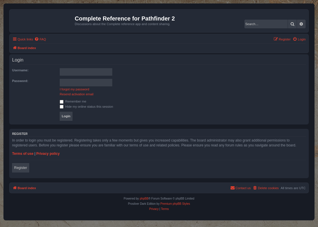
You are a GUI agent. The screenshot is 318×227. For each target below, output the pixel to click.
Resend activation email (76, 94)
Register (20, 168)
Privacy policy (48, 154)
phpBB (144, 198)
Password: (20, 81)
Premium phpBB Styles (175, 203)
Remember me (73, 101)
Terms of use (22, 154)
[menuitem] (40, 39)
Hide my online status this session (86, 106)
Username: (20, 70)
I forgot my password (74, 89)
